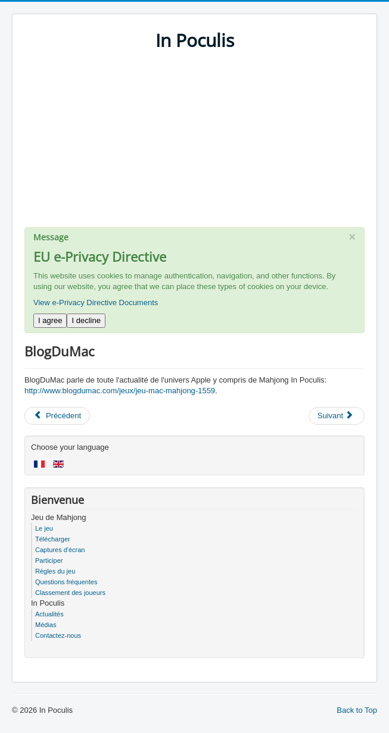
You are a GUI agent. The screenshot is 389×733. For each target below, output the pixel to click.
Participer (49, 560)
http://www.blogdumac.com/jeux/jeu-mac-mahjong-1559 (119, 390)
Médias (45, 624)
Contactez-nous (58, 635)
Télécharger (52, 539)
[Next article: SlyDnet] (337, 416)
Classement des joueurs (70, 592)
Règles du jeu (55, 571)
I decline (85, 320)
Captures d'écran (60, 549)
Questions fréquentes (66, 581)
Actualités (49, 614)
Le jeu (44, 528)
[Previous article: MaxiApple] (57, 416)
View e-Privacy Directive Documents (95, 302)
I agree (50, 320)
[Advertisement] (194, 144)
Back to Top (357, 710)
